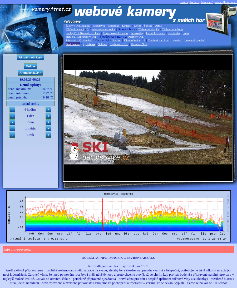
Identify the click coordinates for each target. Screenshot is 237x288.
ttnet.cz (184, 2)
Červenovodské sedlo (115, 32)
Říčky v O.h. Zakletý (78, 25)
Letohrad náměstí (195, 40)
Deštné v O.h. (136, 36)
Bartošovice (73, 44)
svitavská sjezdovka (103, 29)
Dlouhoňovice (132, 40)
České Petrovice (155, 32)
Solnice (102, 44)
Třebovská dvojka (148, 29)
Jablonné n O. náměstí (79, 40)
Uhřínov (90, 44)
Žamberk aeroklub (158, 40)
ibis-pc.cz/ (207, 2)
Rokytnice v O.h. (86, 36)
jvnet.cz (218, 2)
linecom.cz (230, 2)
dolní (186, 32)
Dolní (137, 25)
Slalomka (113, 25)
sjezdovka (174, 32)
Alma (158, 25)
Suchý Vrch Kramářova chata (83, 32)
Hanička (71, 36)
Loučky (126, 25)
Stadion (116, 40)
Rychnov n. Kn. (119, 44)
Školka (148, 25)
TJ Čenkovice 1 (75, 29)
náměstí (176, 40)
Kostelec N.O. (139, 44)
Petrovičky (137, 32)
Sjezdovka (99, 25)
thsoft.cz (195, 2)
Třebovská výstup (172, 29)
